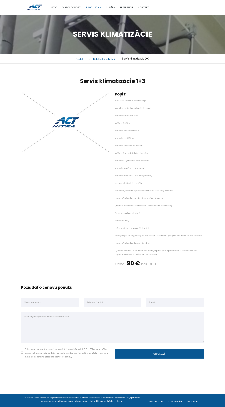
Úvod (54, 7)
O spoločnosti (72, 7)
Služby (110, 7)
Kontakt (144, 7)
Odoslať (159, 354)
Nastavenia (156, 401)
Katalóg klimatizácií (104, 58)
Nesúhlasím (175, 401)
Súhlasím (192, 401)
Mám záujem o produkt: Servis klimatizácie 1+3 (112, 327)
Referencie (127, 7)
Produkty (92, 7)
